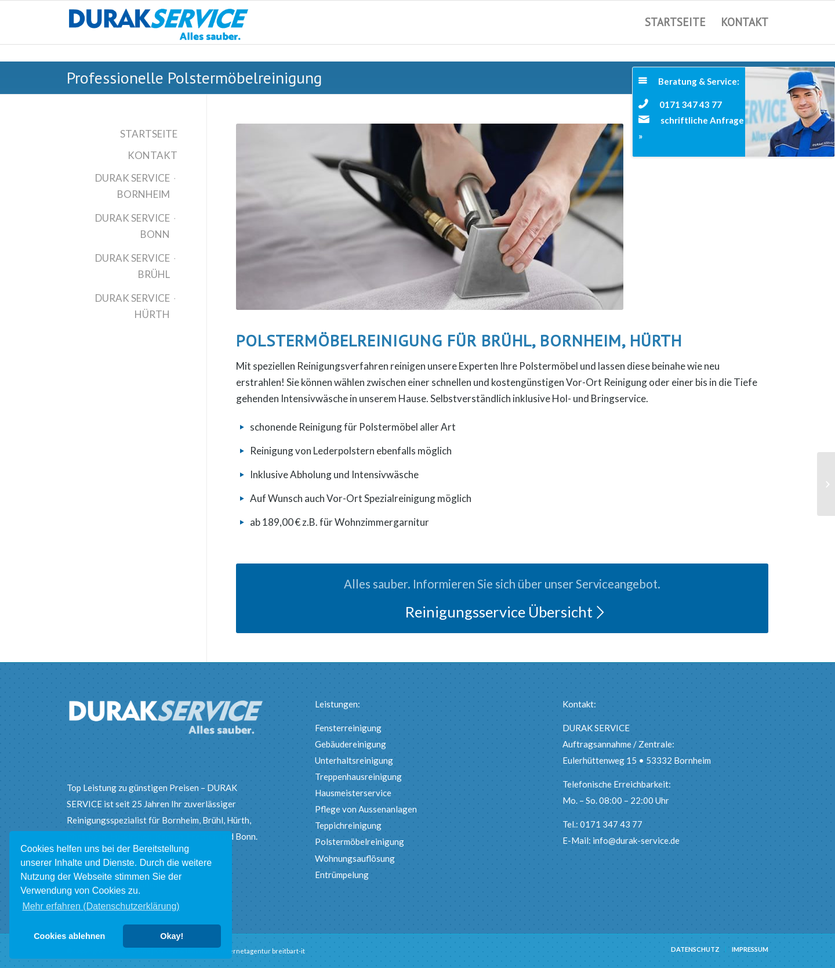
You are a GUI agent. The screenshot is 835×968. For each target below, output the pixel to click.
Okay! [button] (171, 936)
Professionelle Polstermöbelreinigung (194, 77)
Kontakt (152, 155)
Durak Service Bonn (132, 226)
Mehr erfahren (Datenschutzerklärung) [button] (100, 906)
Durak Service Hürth (132, 306)
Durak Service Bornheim (132, 186)
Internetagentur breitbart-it (263, 951)
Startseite (148, 134)
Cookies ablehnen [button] (69, 936)
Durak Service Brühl (132, 266)
